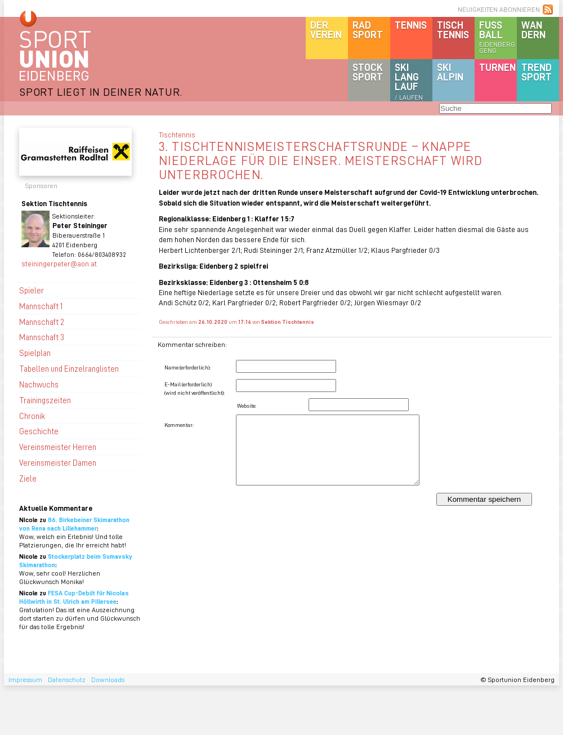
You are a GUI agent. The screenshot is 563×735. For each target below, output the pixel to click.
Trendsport (536, 72)
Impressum (25, 679)
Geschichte (39, 431)
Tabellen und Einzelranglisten (69, 368)
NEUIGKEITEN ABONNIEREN (499, 9)
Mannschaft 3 (41, 337)
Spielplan (35, 353)
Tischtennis (453, 30)
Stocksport (367, 72)
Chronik (32, 416)
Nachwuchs (39, 384)
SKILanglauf (409, 81)
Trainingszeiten (45, 400)
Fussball (498, 37)
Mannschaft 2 (41, 322)
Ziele (28, 478)
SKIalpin (450, 72)
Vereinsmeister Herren (57, 447)
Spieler (31, 290)
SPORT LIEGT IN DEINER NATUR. (101, 91)
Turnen (497, 67)
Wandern (533, 30)
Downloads (107, 679)
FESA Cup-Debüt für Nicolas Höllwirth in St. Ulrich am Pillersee (74, 597)
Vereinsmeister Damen (57, 462)
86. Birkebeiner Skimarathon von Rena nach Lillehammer (74, 523)
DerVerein (326, 30)
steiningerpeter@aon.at (59, 263)
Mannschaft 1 (40, 306)
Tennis (411, 25)
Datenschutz (67, 679)
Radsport (367, 30)
